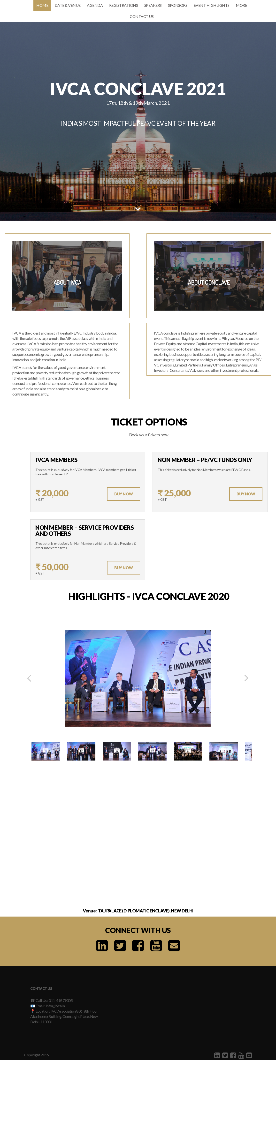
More (241, 5)
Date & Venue (68, 5)
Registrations (123, 5)
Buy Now (123, 494)
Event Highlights (212, 5)
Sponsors (177, 5)
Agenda (95, 5)
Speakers (153, 5)
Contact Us (141, 16)
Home (42, 5)
